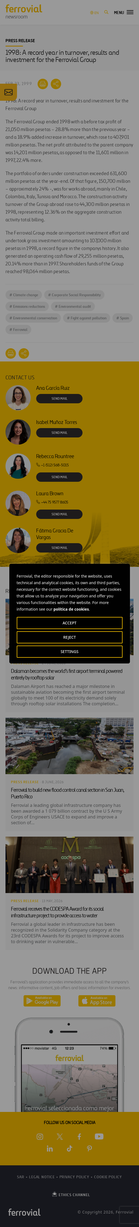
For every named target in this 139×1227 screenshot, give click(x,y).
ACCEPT (69, 622)
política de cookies (71, 609)
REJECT (69, 637)
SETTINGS (69, 651)
